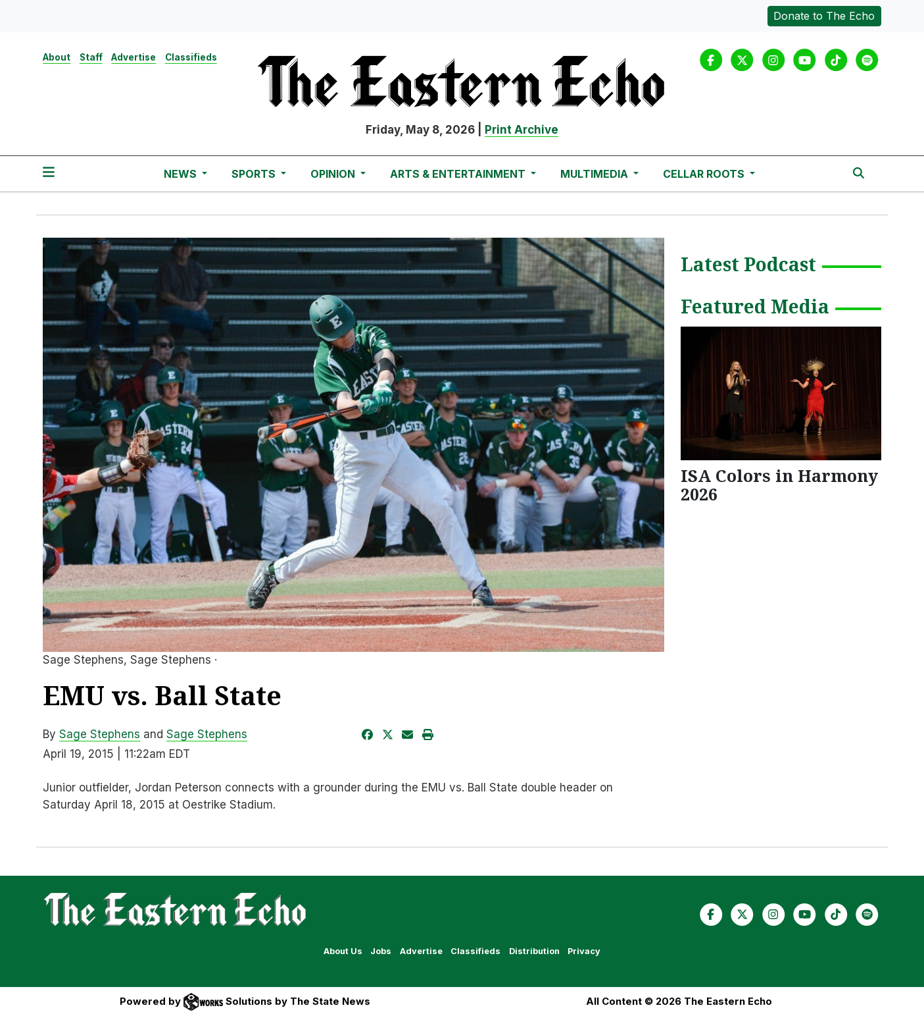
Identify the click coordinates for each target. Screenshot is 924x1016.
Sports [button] (254, 173)
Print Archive (521, 129)
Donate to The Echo (824, 15)
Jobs (380, 951)
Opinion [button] (334, 173)
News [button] (181, 173)
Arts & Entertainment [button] (459, 173)
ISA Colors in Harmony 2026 (779, 484)
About (56, 57)
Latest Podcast (748, 265)
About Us (343, 951)
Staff (91, 57)
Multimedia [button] (595, 173)
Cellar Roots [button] (705, 173)
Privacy (584, 951)
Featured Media (755, 307)
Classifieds (191, 57)
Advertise (133, 57)
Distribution (534, 951)
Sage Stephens (99, 734)
